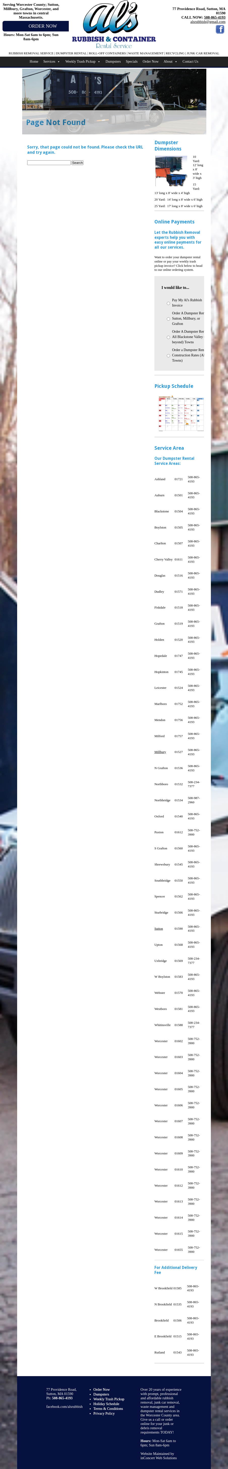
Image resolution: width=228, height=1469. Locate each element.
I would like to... (175, 287)
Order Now (150, 61)
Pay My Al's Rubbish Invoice (187, 302)
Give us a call (150, 1419)
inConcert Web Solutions (159, 1458)
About (171, 62)
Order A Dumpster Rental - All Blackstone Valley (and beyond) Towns (191, 337)
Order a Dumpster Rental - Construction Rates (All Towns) (191, 355)
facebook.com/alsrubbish (64, 1407)
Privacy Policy (104, 1413)
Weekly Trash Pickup (82, 62)
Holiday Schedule (106, 1404)
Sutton (158, 928)
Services (51, 62)
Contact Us (191, 61)
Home (34, 61)
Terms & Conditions (108, 1409)
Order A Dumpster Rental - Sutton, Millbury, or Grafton (191, 318)
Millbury (160, 752)
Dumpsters (113, 61)
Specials (132, 61)
